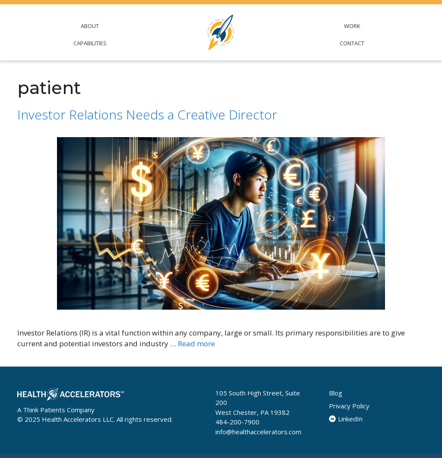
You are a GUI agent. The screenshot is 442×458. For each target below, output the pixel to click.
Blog (335, 393)
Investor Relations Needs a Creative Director (147, 114)
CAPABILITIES (90, 43)
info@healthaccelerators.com (258, 431)
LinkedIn (346, 418)
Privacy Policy (349, 406)
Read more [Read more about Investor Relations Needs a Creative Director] (196, 343)
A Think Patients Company (56, 409)
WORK (352, 26)
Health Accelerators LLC (78, 419)
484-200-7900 (237, 421)
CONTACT (352, 43)
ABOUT (90, 26)
